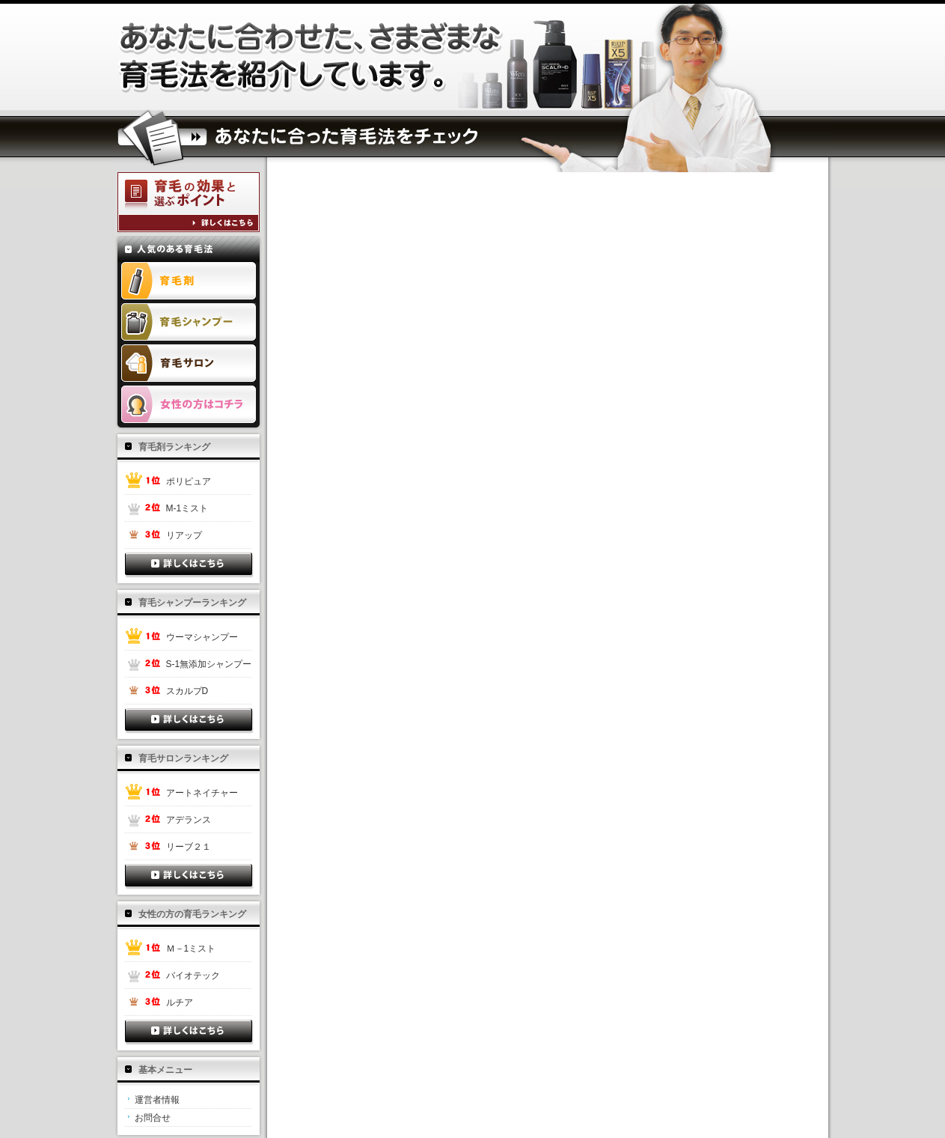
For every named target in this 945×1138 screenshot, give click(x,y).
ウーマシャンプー (202, 637)
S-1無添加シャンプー (209, 664)
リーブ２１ (188, 847)
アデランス (188, 820)
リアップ (184, 535)
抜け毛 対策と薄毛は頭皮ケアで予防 (312, 57)
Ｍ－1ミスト (191, 948)
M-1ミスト (187, 508)
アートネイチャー (202, 793)
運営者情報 (157, 1100)
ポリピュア (188, 481)
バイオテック (193, 975)
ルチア (179, 1002)
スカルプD (187, 691)
